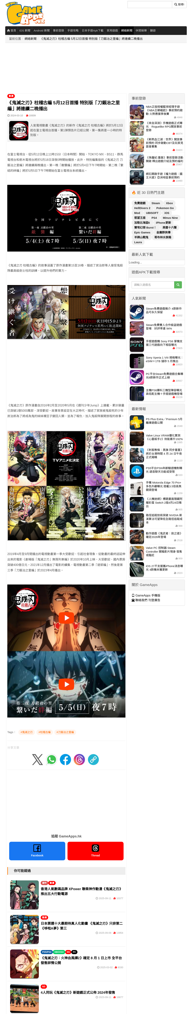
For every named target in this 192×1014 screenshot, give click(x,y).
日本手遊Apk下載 (93, 30)
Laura (138, 242)
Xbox (169, 203)
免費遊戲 (140, 203)
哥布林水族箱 (162, 237)
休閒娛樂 (141, 30)
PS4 (155, 217)
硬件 (44, 883)
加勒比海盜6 (142, 222)
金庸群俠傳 (163, 232)
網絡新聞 (126, 30)
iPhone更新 (163, 222)
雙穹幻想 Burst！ (145, 227)
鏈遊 (153, 30)
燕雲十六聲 (170, 227)
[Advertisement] (97, 68)
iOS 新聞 (24, 30)
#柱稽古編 (45, 732)
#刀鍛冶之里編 (65, 732)
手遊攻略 (73, 30)
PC (74, 952)
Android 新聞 (42, 30)
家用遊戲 (112, 30)
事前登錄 (58, 30)
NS (68, 952)
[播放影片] (66, 618)
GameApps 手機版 (146, 595)
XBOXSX (59, 952)
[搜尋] (150, 4)
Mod (137, 212)
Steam (156, 203)
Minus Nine (170, 217)
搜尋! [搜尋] (179, 4)
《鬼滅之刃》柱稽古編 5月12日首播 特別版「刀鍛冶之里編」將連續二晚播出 (91, 38)
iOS (166, 212)
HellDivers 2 (142, 208)
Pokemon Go (165, 208)
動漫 (11, 96)
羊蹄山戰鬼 (141, 237)
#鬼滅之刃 (27, 732)
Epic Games (142, 232)
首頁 (11, 30)
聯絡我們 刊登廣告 (146, 600)
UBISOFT (152, 212)
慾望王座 (140, 217)
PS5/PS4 (46, 952)
